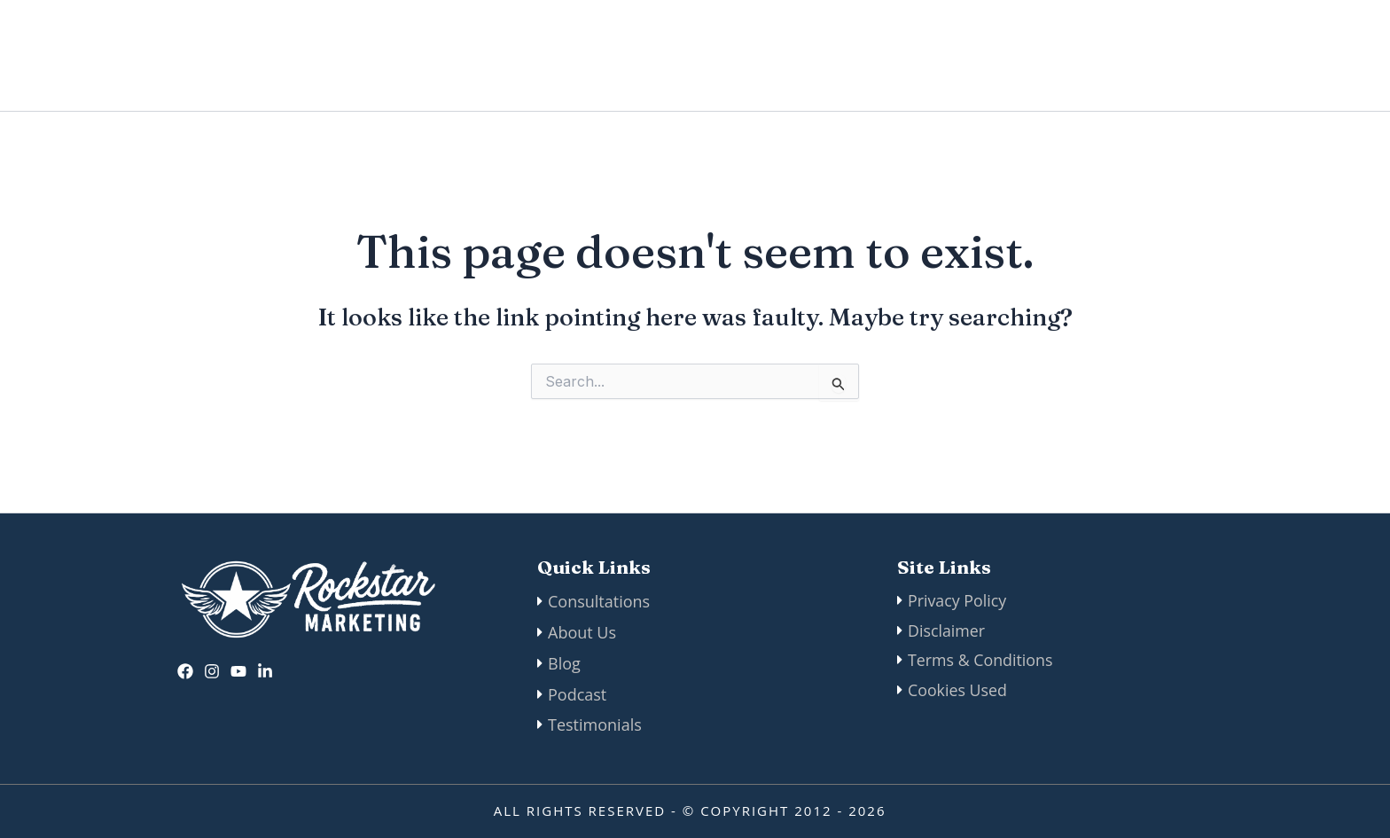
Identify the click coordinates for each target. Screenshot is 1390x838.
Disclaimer (947, 631)
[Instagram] (212, 669)
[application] (974, 56)
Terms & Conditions (981, 662)
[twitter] (238, 669)
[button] (1247, 56)
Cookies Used (958, 693)
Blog (1033, 55)
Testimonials (595, 724)
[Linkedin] (265, 669)
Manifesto (803, 55)
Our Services (928, 56)
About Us (700, 55)
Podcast (1112, 55)
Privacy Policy (957, 600)
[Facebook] (185, 669)
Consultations (599, 600)
